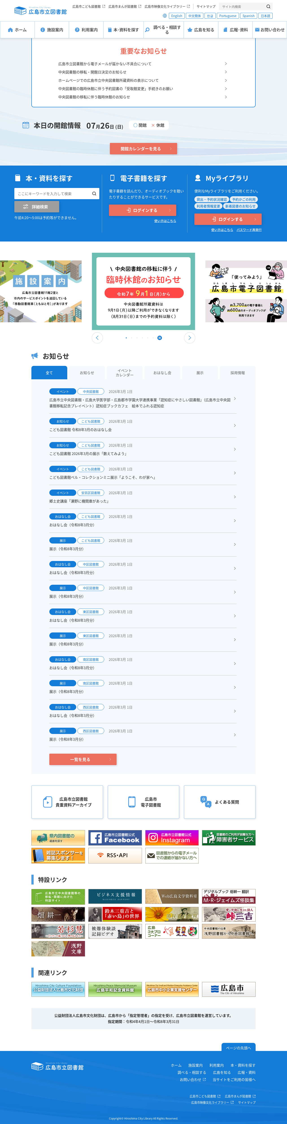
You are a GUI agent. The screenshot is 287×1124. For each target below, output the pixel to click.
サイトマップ (206, 6)
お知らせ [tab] (87, 372)
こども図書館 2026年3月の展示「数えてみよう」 (88, 453)
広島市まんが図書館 (123, 6)
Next (189, 337)
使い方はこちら (165, 220)
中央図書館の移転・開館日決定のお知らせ (92, 72)
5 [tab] (148, 339)
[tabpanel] (143, 291)
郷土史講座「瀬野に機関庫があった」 (79, 501)
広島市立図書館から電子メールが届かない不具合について (105, 63)
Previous (97, 337)
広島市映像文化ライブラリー (165, 6)
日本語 (265, 15)
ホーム (176, 1065)
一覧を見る (80, 759)
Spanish (249, 15)
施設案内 (195, 1065)
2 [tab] (131, 339)
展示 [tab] (200, 372)
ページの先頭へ (238, 1048)
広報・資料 (247, 1072)
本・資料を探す (243, 1065)
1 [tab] (126, 339)
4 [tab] (142, 339)
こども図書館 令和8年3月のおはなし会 (80, 429)
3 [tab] (137, 339)
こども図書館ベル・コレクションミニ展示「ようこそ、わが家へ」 (103, 477)
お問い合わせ (190, 1079)
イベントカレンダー (125, 372)
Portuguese (228, 15)
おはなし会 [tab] (162, 372)
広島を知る (222, 1072)
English (176, 15)
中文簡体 (194, 15)
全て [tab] (49, 372)
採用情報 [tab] (237, 372)
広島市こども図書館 (86, 6)
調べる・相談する (192, 1072)
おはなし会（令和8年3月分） (72, 524)
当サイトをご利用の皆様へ (234, 1079)
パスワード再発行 (249, 229)
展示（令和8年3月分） (67, 548)
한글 (210, 15)
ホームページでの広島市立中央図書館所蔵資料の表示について (108, 80)
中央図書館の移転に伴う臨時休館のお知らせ (94, 96)
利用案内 (216, 1065)
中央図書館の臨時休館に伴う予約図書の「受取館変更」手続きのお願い (115, 88)
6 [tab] (153, 339)
